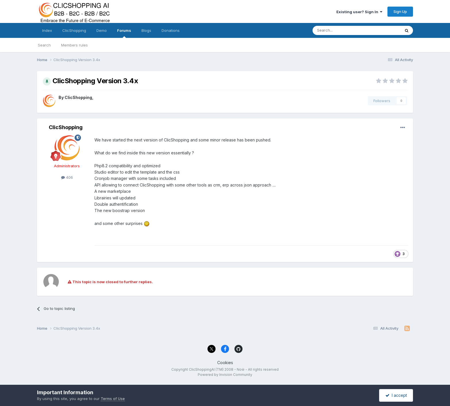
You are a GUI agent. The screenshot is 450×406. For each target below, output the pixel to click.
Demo (101, 30)
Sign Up (400, 11)
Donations (171, 30)
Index (47, 30)
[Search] (342, 30)
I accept (396, 395)
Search (44, 45)
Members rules (74, 45)
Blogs (146, 30)
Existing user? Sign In (359, 11)
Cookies (225, 362)
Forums (124, 33)
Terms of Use (113, 398)
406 (67, 177)
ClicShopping (74, 30)
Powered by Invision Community (225, 374)
